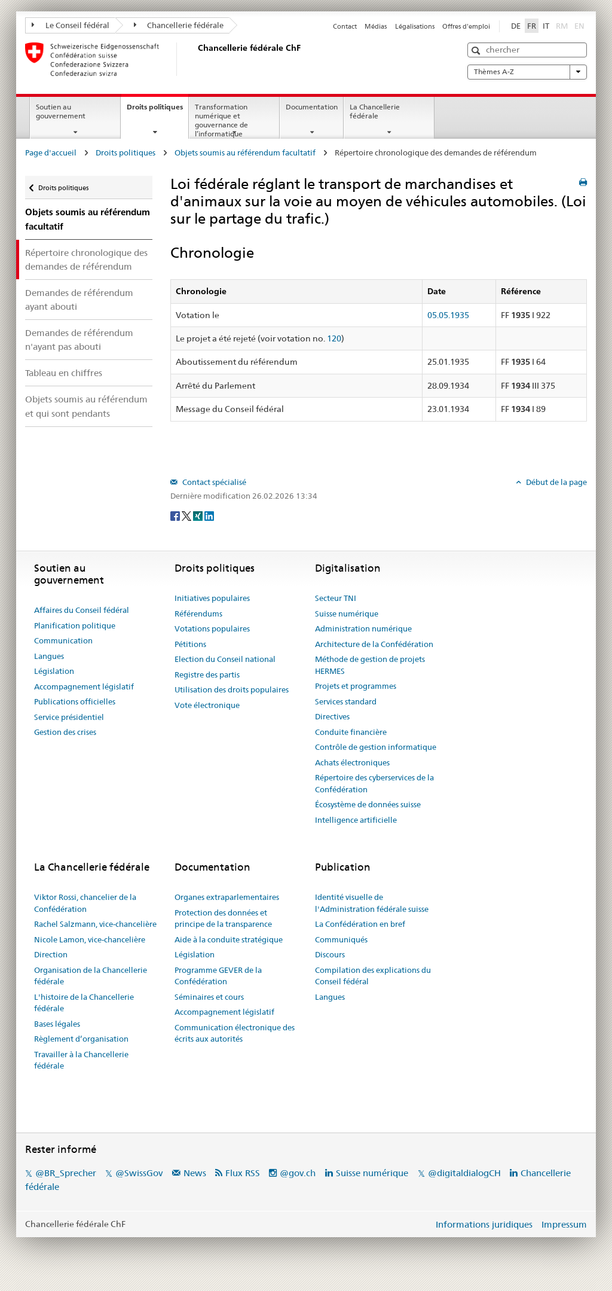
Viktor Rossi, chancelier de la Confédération (85, 903)
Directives (332, 716)
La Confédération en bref (360, 924)
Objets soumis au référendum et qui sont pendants (86, 406)
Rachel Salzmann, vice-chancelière (95, 924)
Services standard (346, 701)
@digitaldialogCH (464, 1173)
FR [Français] (531, 25)
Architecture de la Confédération (374, 644)
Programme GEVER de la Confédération (218, 976)
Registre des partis (207, 674)
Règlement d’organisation (81, 1038)
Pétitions (190, 644)
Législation (54, 671)
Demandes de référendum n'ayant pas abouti (79, 339)
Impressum (564, 1224)
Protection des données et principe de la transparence (223, 918)
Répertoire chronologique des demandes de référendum (86, 259)
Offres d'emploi (466, 26)
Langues (49, 656)
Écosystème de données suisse (368, 804)
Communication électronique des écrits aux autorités (235, 1033)
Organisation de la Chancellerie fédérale (90, 976)
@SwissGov (139, 1173)
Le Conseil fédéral (70, 25)
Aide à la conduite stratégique (229, 939)
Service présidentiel (69, 717)
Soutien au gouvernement (60, 111)
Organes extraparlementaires (227, 897)
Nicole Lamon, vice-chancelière (89, 939)
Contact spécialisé (213, 482)
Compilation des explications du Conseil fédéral (373, 976)
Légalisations (414, 26)
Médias (376, 26)
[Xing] (198, 515)
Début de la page (555, 482)
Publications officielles (74, 701)
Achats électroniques (352, 762)
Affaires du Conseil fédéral (81, 610)
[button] (477, 50)
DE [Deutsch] (516, 25)
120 (334, 338)
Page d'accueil (50, 152)
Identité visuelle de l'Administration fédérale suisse (372, 903)
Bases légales (57, 1023)
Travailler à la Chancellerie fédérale (81, 1060)
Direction (51, 954)
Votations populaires (212, 628)
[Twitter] (187, 515)
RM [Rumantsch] (562, 25)
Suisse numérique (346, 613)
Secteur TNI (335, 598)
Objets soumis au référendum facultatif (245, 152)
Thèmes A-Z (527, 71)
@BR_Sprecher (65, 1173)
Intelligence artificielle (356, 820)
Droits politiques (157, 111)
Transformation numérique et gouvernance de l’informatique (221, 120)
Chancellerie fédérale (179, 25)
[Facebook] (176, 515)
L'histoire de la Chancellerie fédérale (84, 1003)
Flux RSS (242, 1173)
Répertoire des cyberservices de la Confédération (374, 783)
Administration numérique (363, 628)
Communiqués (341, 939)
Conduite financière (351, 732)
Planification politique (74, 625)
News (194, 1173)
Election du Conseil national (225, 659)
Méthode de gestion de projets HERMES (370, 665)
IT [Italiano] (546, 25)
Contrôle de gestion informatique (375, 747)
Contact (345, 26)
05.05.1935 (448, 315)
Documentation (312, 106)
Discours (330, 954)
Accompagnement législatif (84, 686)
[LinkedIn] (209, 515)
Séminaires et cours (209, 997)
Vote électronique (207, 705)
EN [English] (579, 25)
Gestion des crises (65, 732)
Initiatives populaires (212, 598)
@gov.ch (298, 1173)
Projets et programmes (355, 686)
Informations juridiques (484, 1224)
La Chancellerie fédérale (375, 111)
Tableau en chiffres (63, 373)
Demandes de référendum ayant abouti (79, 299)
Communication (63, 640)
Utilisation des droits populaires (232, 689)
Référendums (198, 613)
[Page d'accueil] (195, 59)
